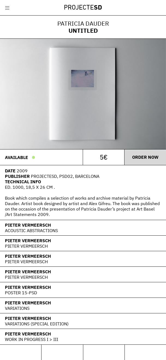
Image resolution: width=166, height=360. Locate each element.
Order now (145, 157)
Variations (17, 308)
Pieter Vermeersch (28, 225)
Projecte (83, 8)
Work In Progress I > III (31, 339)
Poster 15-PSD (21, 292)
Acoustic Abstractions (31, 230)
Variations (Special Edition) (37, 323)
